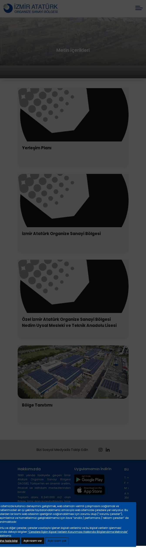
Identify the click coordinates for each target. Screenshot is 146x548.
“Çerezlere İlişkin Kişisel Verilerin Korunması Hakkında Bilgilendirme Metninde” (78, 532)
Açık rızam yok (57, 541)
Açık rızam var (32, 541)
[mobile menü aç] (139, 8)
